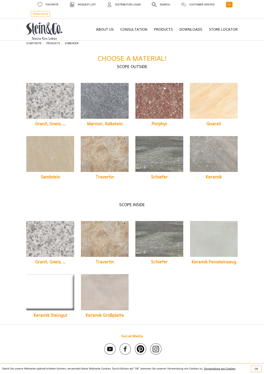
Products (53, 43)
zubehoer (72, 43)
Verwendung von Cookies (219, 368)
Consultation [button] (133, 29)
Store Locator (223, 29)
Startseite (34, 43)
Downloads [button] (190, 29)
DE (229, 4)
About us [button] (105, 29)
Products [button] (163, 29)
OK (256, 368)
